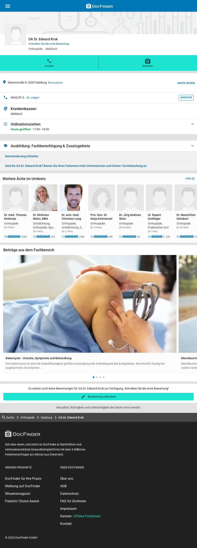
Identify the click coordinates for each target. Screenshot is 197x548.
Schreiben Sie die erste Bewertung (48, 43)
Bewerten (147, 62)
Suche (8, 417)
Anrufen (49, 62)
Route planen (55, 82)
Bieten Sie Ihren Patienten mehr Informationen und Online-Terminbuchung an (76, 165)
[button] (93, 377)
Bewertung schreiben (102, 396)
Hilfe (189, 178)
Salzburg (46, 417)
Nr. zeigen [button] (33, 97)
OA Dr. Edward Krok (71, 417)
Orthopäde (27, 417)
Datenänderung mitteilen (21, 156)
